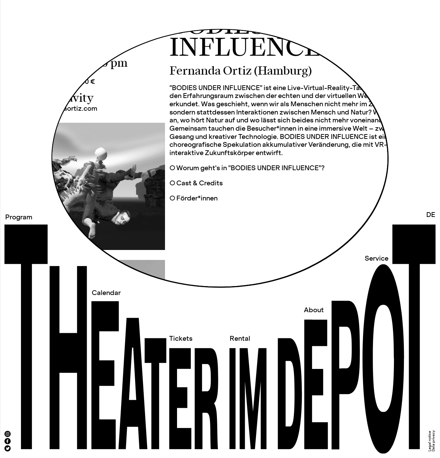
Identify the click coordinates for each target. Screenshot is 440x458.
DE (430, 215)
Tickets (180, 339)
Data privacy (433, 440)
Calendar (106, 293)
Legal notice (429, 441)
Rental (240, 339)
